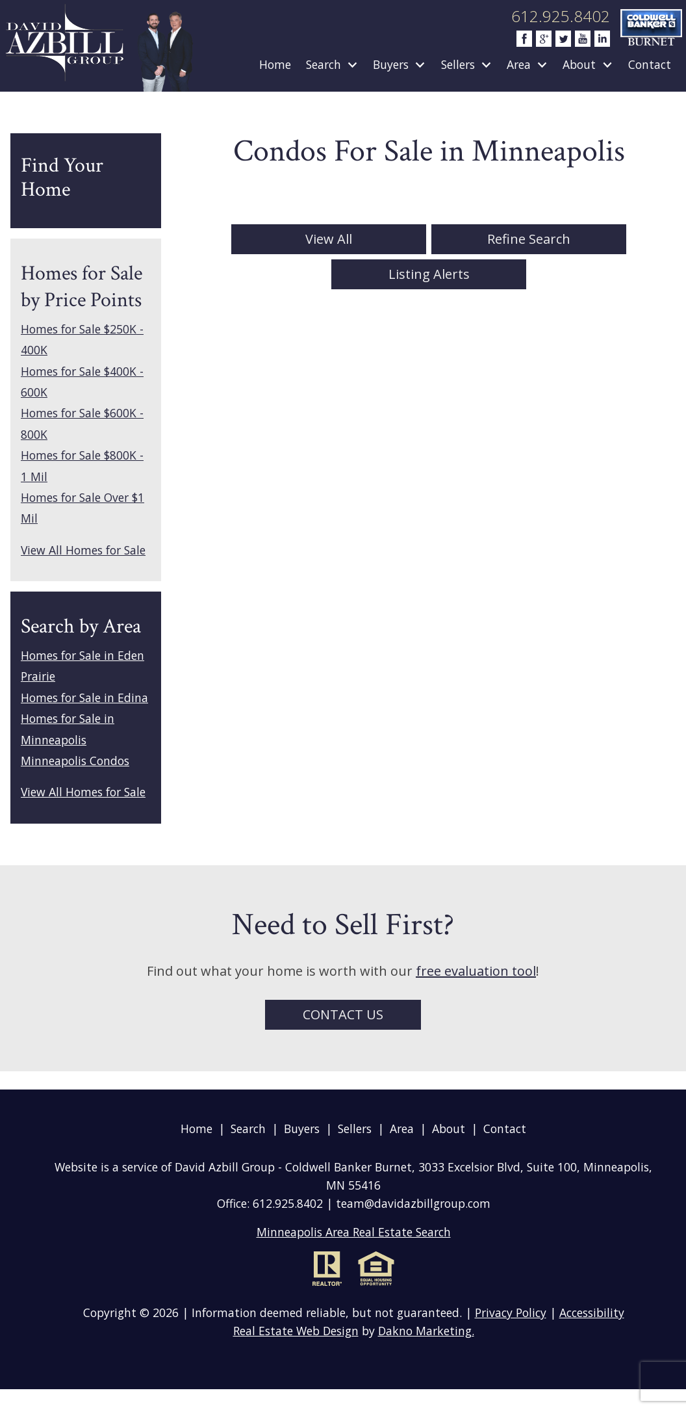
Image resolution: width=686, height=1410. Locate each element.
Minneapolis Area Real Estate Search (354, 1232)
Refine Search (528, 239)
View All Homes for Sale (83, 550)
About (448, 1128)
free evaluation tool (476, 971)
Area (402, 1128)
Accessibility (591, 1312)
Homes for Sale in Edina (84, 697)
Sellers (355, 1128)
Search (248, 1128)
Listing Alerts (429, 274)
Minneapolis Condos (75, 760)
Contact (649, 65)
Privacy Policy (510, 1312)
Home (275, 65)
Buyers (302, 1128)
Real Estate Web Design (296, 1330)
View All (328, 239)
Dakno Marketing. (426, 1330)
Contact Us (343, 1014)
